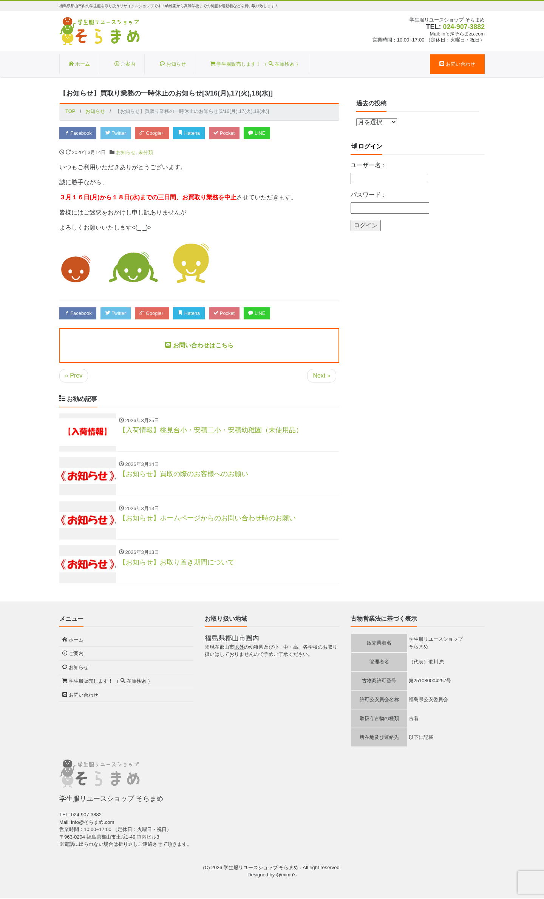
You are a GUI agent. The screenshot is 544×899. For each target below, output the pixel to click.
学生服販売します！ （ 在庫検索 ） (255, 64)
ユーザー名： (369, 165)
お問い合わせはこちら (199, 345)
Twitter (116, 133)
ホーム (79, 64)
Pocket (226, 133)
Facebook (78, 133)
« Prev (73, 375)
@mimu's (286, 876)
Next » (321, 375)
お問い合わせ (457, 64)
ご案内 (125, 64)
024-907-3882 (463, 27)
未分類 (145, 152)
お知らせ (173, 64)
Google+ (153, 133)
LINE (259, 133)
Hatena (191, 133)
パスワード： (369, 194)
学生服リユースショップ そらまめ (262, 868)
